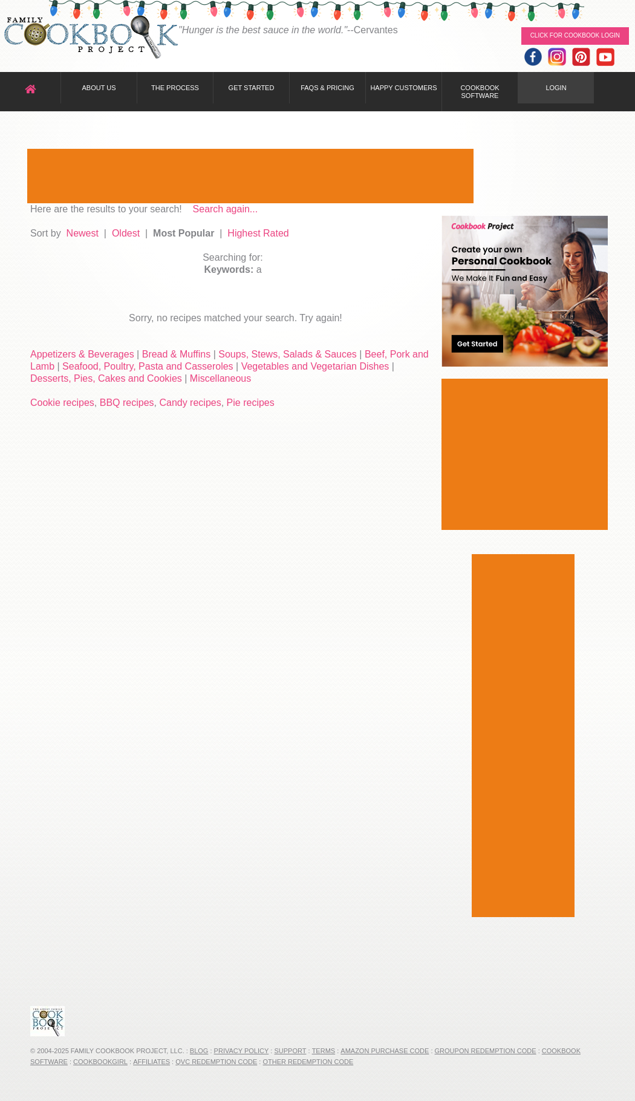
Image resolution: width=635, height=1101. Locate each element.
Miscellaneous (220, 378)
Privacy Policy (241, 1050)
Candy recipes (190, 402)
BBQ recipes (127, 402)
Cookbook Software (479, 91)
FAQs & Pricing (327, 87)
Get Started (252, 87)
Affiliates (151, 1061)
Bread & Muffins (176, 354)
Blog (199, 1050)
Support (290, 1050)
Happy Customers (403, 87)
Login (555, 87)
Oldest (126, 233)
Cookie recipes (62, 402)
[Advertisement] (250, 176)
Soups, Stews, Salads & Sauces (287, 354)
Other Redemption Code (307, 1061)
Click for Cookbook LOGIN (575, 35)
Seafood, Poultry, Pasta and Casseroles (147, 366)
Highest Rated (257, 233)
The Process (175, 87)
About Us (99, 87)
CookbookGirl (100, 1061)
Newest (83, 233)
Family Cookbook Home (90, 37)
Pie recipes (251, 402)
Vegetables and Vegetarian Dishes (315, 366)
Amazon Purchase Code (384, 1050)
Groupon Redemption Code (485, 1050)
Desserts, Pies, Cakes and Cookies (106, 378)
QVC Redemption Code (216, 1061)
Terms (324, 1050)
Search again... (225, 209)
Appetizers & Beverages (82, 354)
